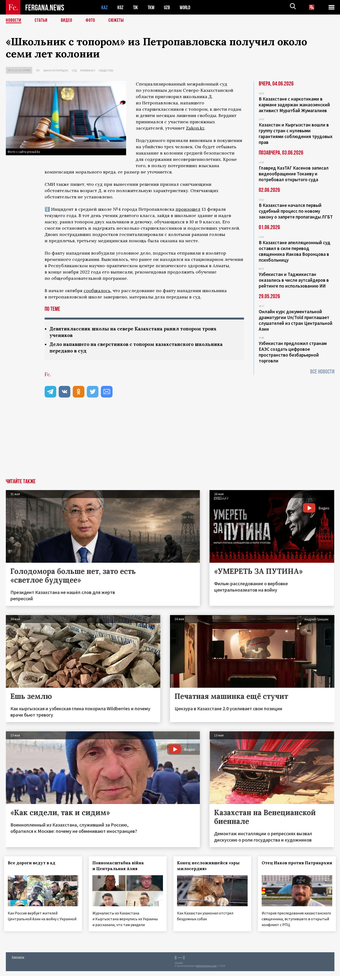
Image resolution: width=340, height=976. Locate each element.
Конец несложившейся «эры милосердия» (209, 865)
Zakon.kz (195, 128)
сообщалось (97, 290)
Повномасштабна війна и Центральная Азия (119, 865)
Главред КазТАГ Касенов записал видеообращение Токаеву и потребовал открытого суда (294, 173)
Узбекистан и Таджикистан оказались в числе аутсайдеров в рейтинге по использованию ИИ (294, 280)
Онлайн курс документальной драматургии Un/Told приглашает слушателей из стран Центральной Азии (295, 320)
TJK (136, 7)
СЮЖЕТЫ (116, 20)
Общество (106, 70)
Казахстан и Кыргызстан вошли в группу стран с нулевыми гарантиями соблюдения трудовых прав (295, 133)
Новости (13, 20)
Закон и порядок (55, 70)
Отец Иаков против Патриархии (284, 865)
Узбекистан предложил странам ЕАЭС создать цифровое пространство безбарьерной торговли (293, 352)
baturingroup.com (206, 970)
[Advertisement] (170, 442)
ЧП (38, 70)
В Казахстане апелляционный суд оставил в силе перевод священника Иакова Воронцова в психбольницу (294, 251)
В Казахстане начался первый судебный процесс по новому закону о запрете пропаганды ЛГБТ (296, 211)
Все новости (322, 371)
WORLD (186, 7)
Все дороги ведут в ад (33, 863)
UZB (168, 7)
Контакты (18, 962)
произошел (188, 209)
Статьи (41, 20)
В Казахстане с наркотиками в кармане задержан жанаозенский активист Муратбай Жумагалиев (294, 104)
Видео (66, 20)
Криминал (87, 70)
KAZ (104, 7)
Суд (74, 70)
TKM (151, 7)
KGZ (120, 7)
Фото (90, 20)
